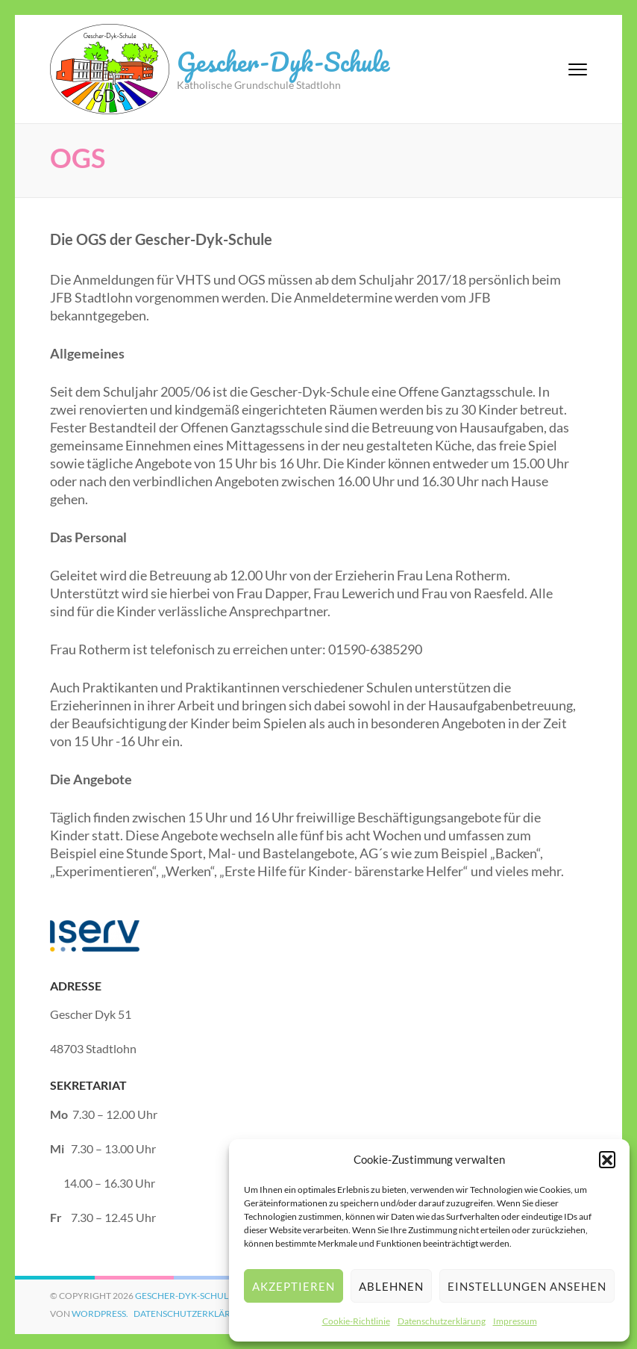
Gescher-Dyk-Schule (283, 61)
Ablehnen (391, 1286)
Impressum (515, 1321)
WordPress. (100, 1313)
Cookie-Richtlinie (356, 1321)
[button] (607, 1159)
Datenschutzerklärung (442, 1321)
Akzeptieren (293, 1286)
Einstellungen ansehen (527, 1286)
